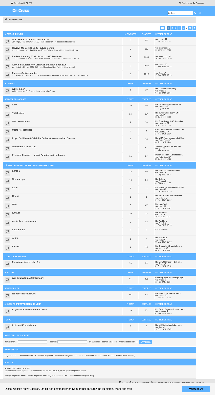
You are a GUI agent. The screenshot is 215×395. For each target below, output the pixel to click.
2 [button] (172, 27)
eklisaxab (163, 107)
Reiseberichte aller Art (65, 42)
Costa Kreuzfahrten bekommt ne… (170, 130)
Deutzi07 (162, 123)
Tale (160, 327)
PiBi (160, 215)
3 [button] (176, 27)
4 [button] (179, 27)
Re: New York (161, 204)
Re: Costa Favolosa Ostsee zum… (170, 309)
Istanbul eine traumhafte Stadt (168, 196)
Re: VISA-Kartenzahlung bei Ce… (170, 138)
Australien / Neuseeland (24, 221)
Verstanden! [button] (196, 389)
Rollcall (9, 272)
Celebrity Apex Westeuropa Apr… (170, 278)
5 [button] (183, 27)
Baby (92, 376)
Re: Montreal (161, 213)
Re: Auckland (161, 221)
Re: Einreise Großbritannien (167, 171)
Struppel (162, 181)
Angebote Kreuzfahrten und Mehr (23, 304)
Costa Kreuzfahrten (22, 130)
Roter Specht (164, 140)
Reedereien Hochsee (15, 99)
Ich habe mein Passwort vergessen (103, 342)
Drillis (161, 206)
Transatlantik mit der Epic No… (169, 146)
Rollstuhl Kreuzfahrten (24, 325)
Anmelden (10, 335)
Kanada (16, 213)
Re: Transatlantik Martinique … (168, 246)
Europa (85, 75)
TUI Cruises (18, 113)
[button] (162, 28)
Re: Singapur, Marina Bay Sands (169, 187)
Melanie (162, 198)
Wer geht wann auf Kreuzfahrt (28, 278)
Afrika (15, 238)
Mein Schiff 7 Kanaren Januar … (169, 293)
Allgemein (10, 83)
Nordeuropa (18, 179)
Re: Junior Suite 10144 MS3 (167, 113)
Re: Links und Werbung (165, 89)
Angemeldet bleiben (128, 342)
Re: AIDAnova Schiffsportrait (168, 104)
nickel (161, 115)
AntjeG (18, 42)
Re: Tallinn (160, 179)
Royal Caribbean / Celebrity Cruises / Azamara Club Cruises (43, 138)
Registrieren (23, 335)
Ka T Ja (162, 248)
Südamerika (18, 229)
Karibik (16, 246)
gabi (160, 149)
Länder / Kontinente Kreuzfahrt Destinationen (61, 75)
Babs (161, 73)
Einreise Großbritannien (24, 73)
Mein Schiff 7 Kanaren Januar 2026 (30, 39)
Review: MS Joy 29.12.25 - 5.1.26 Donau (33, 48)
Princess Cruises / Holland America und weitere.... (38, 155)
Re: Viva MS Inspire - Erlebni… (168, 262)
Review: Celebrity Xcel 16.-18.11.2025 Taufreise (36, 56)
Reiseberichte (48, 42)
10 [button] (190, 27)
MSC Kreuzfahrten (21, 121)
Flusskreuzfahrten (15, 257)
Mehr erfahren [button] (123, 388)
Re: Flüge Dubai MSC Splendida (169, 121)
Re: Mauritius (161, 238)
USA (14, 204)
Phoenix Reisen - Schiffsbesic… (169, 155)
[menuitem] (29, 3)
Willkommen (18, 89)
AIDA (14, 104)
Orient (15, 196)
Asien (15, 187)
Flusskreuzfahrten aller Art (26, 262)
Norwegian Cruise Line (24, 146)
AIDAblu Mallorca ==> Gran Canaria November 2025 (39, 64)
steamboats (20, 50)
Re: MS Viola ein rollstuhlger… (168, 325)
